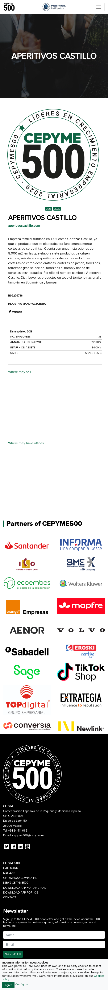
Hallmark (10, 868)
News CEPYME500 (16, 883)
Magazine (10, 873)
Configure (21, 984)
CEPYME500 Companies (20, 878)
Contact (9, 897)
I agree (8, 985)
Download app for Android (24, 888)
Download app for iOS (20, 892)
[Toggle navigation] (99, 7)
